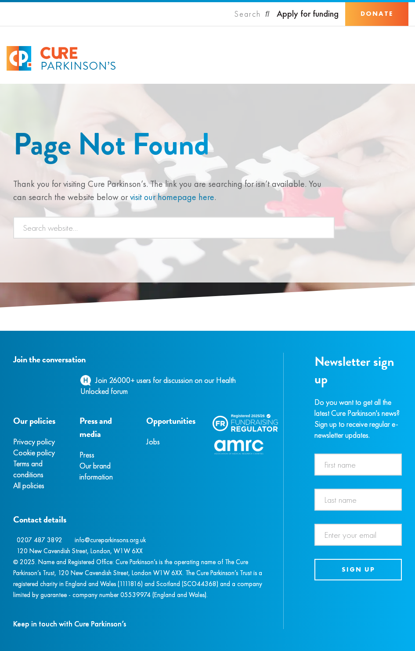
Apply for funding (308, 13)
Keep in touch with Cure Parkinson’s (69, 624)
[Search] (252, 14)
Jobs (153, 441)
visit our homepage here (172, 197)
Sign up (358, 569)
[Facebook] (14, 380)
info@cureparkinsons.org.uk (110, 540)
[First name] (358, 465)
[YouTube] (59, 380)
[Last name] (358, 500)
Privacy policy (34, 441)
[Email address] (358, 535)
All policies (28, 485)
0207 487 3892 (39, 540)
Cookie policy (34, 452)
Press (86, 455)
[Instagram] (23, 380)
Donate (377, 13)
